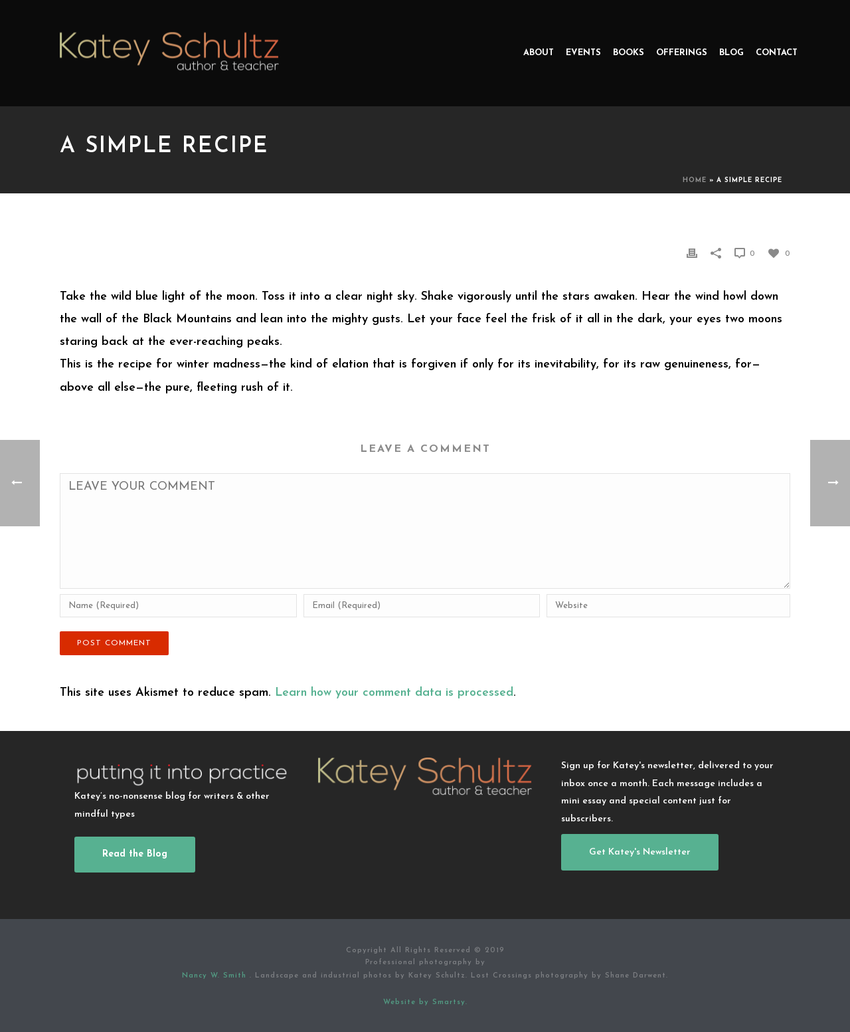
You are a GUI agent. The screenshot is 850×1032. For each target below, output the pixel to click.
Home (695, 180)
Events (583, 53)
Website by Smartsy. (425, 1002)
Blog (731, 53)
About (538, 53)
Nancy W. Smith (216, 976)
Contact (777, 53)
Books (628, 53)
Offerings (681, 53)
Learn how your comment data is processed (394, 692)
